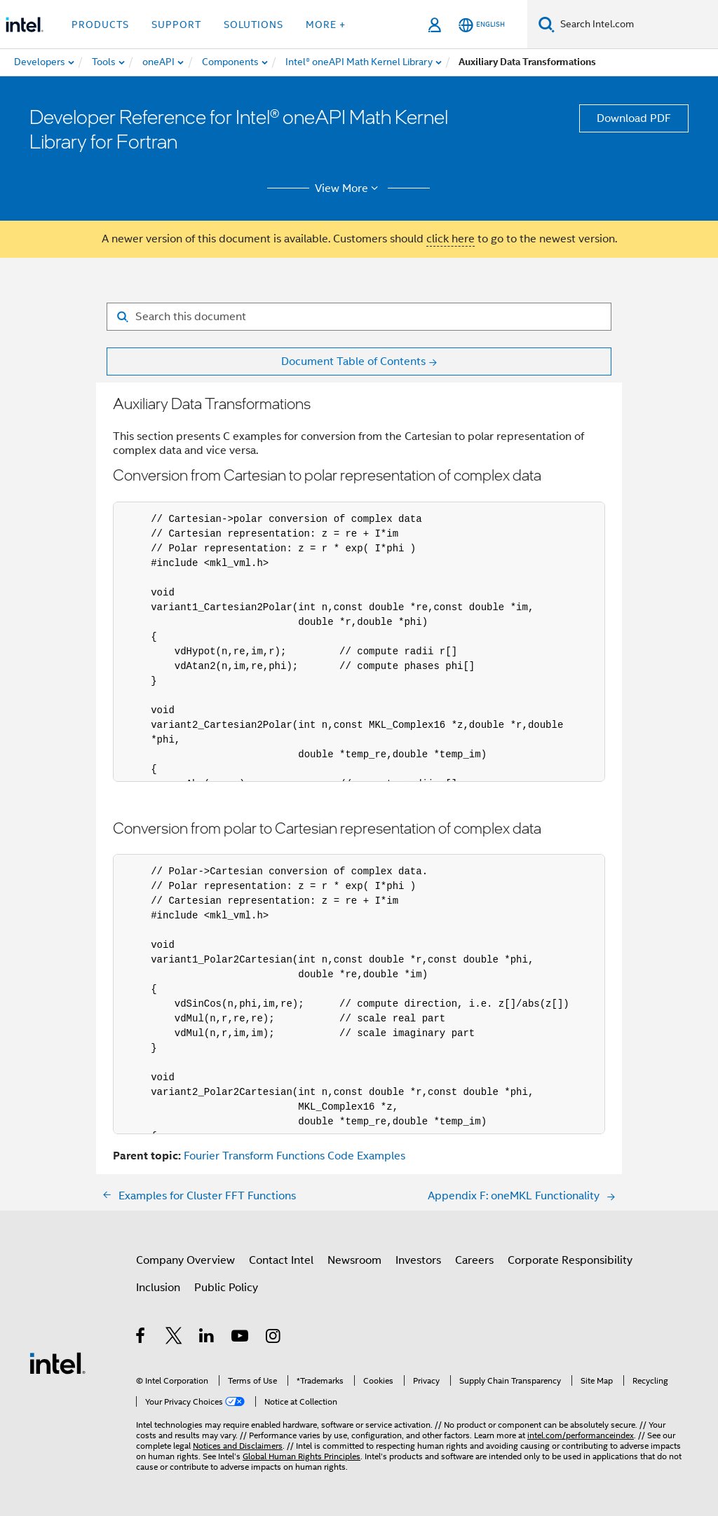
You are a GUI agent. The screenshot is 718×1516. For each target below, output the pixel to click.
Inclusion (158, 1288)
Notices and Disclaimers (238, 1445)
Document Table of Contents (353, 361)
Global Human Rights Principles (301, 1456)
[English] (481, 25)
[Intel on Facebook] (141, 1338)
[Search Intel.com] (636, 24)
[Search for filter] (359, 317)
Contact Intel (281, 1260)
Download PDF (634, 118)
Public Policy (226, 1288)
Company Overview (185, 1260)
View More (349, 188)
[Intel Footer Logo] (57, 1363)
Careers (474, 1260)
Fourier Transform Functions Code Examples (294, 1156)
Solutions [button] (253, 24)
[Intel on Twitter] (174, 1338)
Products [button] (100, 24)
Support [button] (176, 24)
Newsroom (354, 1260)
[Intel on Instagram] (274, 1338)
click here (450, 239)
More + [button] (326, 24)
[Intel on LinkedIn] (207, 1338)
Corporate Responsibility (570, 1260)
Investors (418, 1260)
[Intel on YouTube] (241, 1338)
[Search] (546, 24)
